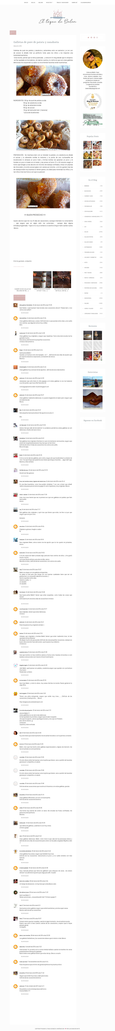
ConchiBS (22, 757)
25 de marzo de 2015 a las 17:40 (34, 973)
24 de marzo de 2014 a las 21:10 (33, 633)
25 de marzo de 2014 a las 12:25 (33, 744)
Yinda (21, 808)
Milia (21, 918)
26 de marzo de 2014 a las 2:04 (39, 881)
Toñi (21, 905)
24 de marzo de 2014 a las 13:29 (42, 305)
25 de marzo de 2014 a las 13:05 (34, 757)
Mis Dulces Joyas (24, 892)
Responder (25, 313)
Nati (21, 733)
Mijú (21, 569)
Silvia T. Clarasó (24, 494)
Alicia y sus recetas (25, 935)
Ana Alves (22, 526)
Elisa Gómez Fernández (26, 305)
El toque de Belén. (51, 1028)
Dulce (33, 2)
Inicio (26, 2)
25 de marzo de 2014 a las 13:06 (34, 770)
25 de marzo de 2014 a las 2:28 (36, 693)
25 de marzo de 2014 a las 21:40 (32, 836)
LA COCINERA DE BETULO (25, 851)
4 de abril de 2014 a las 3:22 (33, 947)
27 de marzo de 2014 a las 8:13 (31, 905)
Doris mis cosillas (24, 881)
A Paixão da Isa (24, 652)
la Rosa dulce (23, 680)
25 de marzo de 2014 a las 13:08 (34, 783)
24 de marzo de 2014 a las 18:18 (34, 539)
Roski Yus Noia (23, 961)
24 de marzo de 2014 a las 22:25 (37, 665)
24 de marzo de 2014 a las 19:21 (34, 622)
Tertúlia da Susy (24, 470)
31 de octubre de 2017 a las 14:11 (34, 986)
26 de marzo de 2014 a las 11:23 (38, 892)
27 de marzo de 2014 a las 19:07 (31, 918)
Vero (21, 836)
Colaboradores (86, 2)
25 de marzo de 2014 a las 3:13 (42, 710)
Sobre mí (74, 2)
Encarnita (22, 795)
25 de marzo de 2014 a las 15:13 (34, 795)
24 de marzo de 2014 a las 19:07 (31, 569)
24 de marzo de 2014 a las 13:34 (36, 318)
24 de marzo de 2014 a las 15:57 (31, 410)
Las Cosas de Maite (74, 1028)
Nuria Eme (22, 552)
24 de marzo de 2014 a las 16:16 (32, 455)
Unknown (22, 378)
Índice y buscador (62, 2)
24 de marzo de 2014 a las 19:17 (37, 609)
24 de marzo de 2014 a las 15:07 (34, 395)
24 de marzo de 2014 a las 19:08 (35, 592)
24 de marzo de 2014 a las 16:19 (38, 470)
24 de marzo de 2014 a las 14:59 (34, 378)
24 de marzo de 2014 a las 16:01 (34, 438)
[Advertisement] (43, 246)
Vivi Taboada (23, 425)
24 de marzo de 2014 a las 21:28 (37, 652)
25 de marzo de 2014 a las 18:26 (32, 808)
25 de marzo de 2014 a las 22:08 (38, 868)
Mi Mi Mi (22, 744)
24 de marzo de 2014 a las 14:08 (35, 333)
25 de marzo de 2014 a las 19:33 (35, 823)
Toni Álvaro (22, 592)
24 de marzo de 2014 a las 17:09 (37, 494)
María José (22, 333)
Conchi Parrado (24, 609)
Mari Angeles (23, 693)
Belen (21, 455)
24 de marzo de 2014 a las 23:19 (36, 680)
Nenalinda (22, 438)
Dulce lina (22, 946)
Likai (21, 410)
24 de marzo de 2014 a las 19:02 (35, 553)
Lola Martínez (23, 318)
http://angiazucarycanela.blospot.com (31, 702)
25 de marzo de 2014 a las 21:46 (41, 851)
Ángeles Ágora (24, 665)
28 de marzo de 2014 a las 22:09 (40, 935)
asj (20, 509)
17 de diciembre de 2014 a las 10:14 (38, 962)
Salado (41, 2)
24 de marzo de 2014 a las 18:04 (34, 526)
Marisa (21, 633)
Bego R (21, 350)
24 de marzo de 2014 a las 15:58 (36, 425)
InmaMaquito (23, 367)
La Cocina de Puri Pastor (26, 710)
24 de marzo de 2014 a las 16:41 (55, 481)
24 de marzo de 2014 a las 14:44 (33, 350)
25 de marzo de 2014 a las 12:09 (31, 733)
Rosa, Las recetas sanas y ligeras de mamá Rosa (33, 481)
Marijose (22, 539)
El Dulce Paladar (24, 868)
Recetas (49, 2)
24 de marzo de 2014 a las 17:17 (31, 509)
